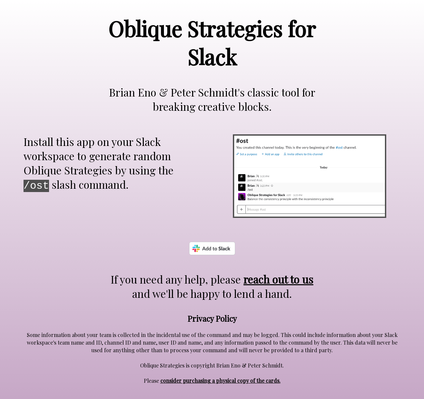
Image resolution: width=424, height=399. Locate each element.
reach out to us (278, 279)
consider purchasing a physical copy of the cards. (220, 380)
